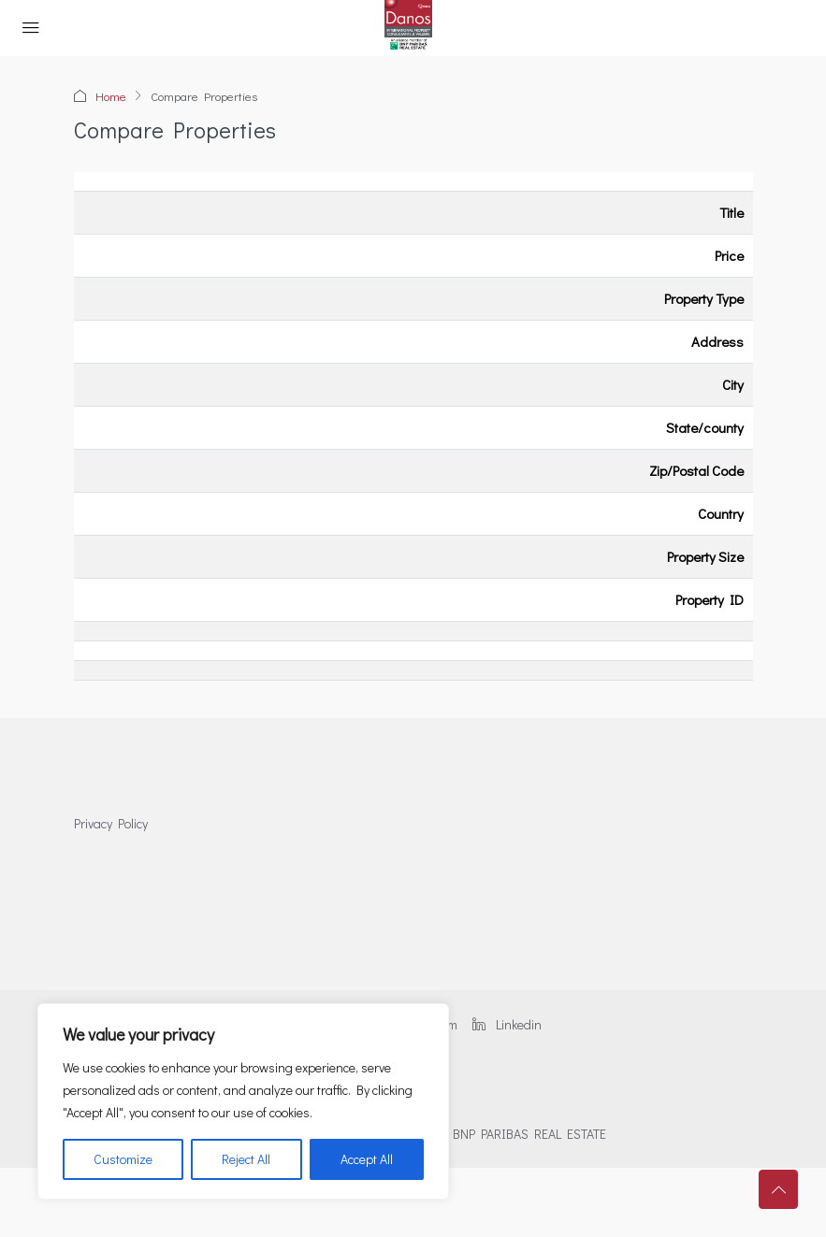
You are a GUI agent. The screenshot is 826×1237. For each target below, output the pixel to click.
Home (110, 96)
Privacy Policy (111, 823)
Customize (123, 1159)
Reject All (246, 1159)
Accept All (367, 1159)
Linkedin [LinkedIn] (507, 1024)
